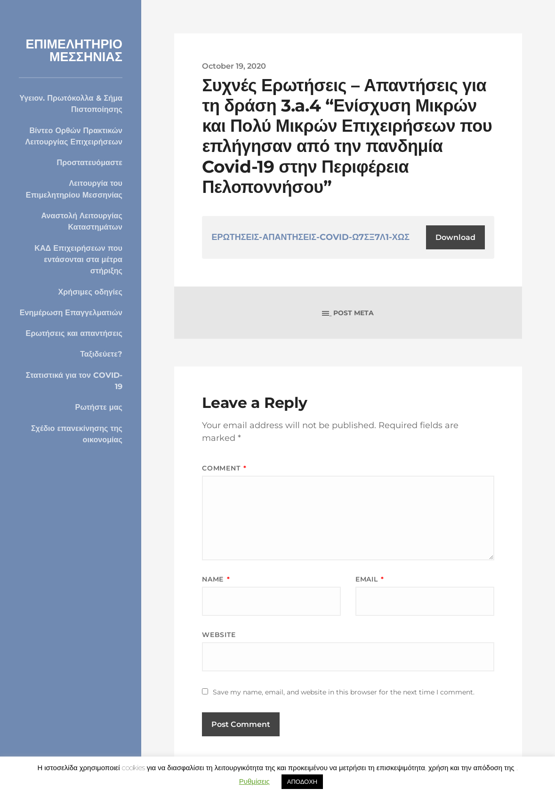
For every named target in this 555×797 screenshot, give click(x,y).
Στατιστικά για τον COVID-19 (74, 380)
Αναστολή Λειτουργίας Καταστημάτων (81, 221)
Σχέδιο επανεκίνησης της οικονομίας (76, 433)
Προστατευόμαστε (89, 162)
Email (369, 579)
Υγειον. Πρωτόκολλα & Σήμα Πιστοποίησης (70, 103)
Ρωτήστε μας (98, 407)
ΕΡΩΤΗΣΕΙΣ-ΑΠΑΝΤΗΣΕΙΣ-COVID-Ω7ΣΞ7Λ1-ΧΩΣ (310, 237)
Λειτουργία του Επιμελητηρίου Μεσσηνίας (74, 188)
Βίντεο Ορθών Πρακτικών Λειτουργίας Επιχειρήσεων (73, 136)
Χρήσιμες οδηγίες (90, 291)
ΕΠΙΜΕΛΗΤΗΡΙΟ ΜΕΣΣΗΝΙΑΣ (73, 50)
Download (455, 237)
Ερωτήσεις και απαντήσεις (74, 333)
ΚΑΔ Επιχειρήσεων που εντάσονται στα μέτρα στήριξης (78, 259)
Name (216, 579)
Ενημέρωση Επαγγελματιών (71, 312)
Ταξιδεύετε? (101, 354)
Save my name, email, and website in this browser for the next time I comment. (344, 692)
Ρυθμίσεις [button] (254, 781)
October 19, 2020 (234, 66)
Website (218, 634)
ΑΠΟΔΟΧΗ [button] (302, 781)
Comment (224, 468)
